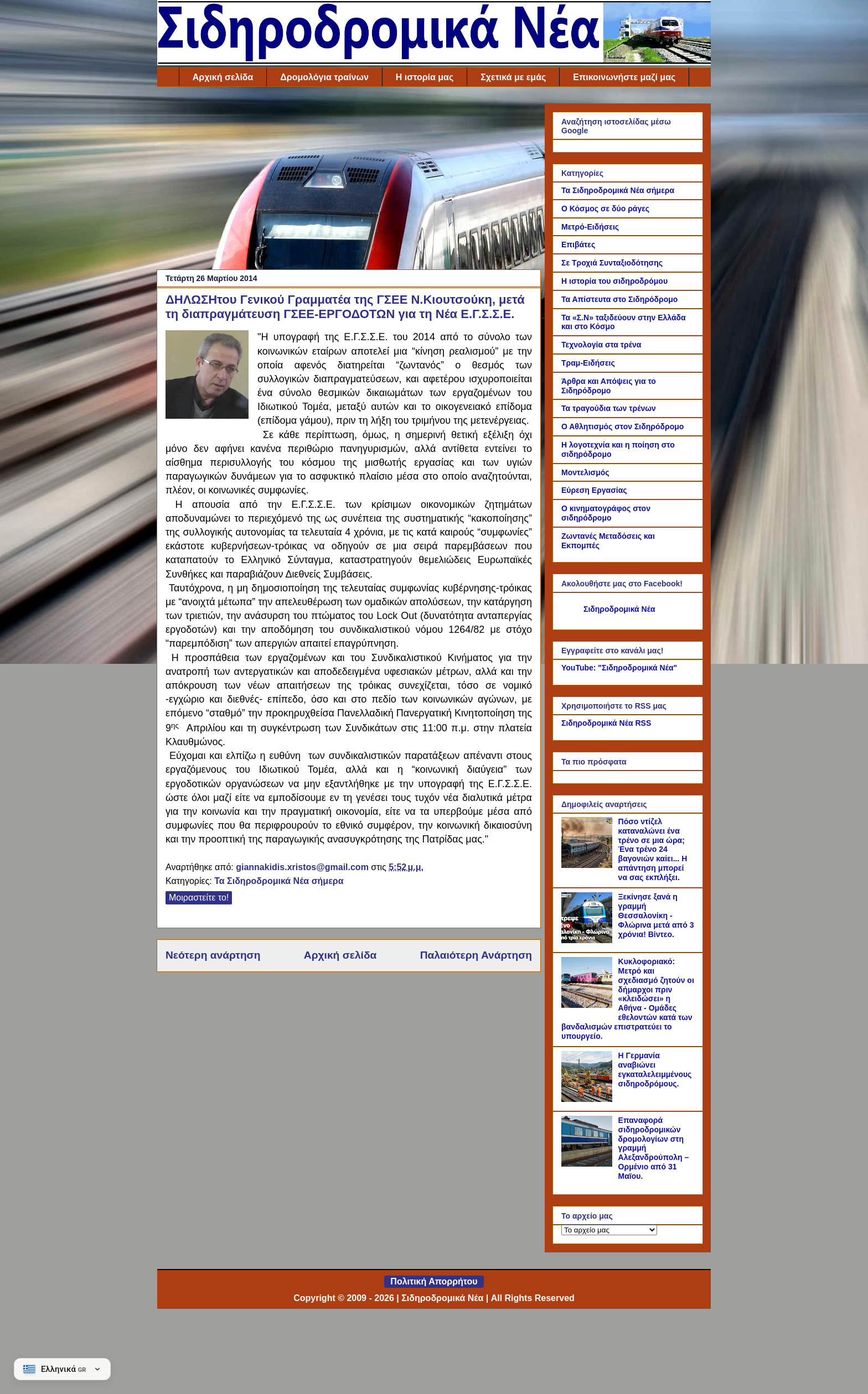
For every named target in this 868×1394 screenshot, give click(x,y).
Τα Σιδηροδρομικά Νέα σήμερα (278, 881)
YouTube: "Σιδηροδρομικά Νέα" (619, 667)
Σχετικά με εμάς (513, 77)
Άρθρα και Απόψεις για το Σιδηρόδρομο (608, 386)
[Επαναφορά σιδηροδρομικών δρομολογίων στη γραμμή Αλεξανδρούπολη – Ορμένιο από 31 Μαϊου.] (588, 1163)
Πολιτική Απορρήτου (433, 1281)
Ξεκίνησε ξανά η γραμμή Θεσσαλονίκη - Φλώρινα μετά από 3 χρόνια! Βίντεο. (656, 915)
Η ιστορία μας (424, 77)
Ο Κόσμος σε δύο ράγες (605, 208)
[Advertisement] (348, 180)
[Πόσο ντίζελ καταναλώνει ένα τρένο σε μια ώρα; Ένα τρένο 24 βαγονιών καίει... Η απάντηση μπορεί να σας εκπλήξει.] (588, 865)
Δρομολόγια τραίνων (324, 77)
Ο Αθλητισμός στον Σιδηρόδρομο (622, 426)
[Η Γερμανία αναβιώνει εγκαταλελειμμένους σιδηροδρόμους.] (588, 1099)
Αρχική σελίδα (223, 77)
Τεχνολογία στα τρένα (601, 344)
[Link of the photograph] (207, 376)
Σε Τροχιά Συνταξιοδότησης (612, 262)
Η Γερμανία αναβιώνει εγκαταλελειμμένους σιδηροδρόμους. (655, 1069)
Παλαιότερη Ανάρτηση (476, 955)
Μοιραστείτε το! (199, 897)
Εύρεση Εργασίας (594, 490)
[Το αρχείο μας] (609, 1230)
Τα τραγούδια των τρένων (608, 408)
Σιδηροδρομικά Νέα (619, 609)
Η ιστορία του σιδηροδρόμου (614, 281)
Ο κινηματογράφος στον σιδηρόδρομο (605, 513)
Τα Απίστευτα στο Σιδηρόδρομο (619, 299)
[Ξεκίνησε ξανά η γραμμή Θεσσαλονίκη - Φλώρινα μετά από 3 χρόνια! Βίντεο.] (588, 940)
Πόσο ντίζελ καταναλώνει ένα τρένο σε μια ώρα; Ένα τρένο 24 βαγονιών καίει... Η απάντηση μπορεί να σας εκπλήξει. (653, 849)
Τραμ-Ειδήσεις (588, 362)
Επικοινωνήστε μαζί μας (624, 77)
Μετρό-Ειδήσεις (590, 226)
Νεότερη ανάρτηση (213, 955)
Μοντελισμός (585, 472)
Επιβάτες (578, 244)
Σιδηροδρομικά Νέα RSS (606, 723)
